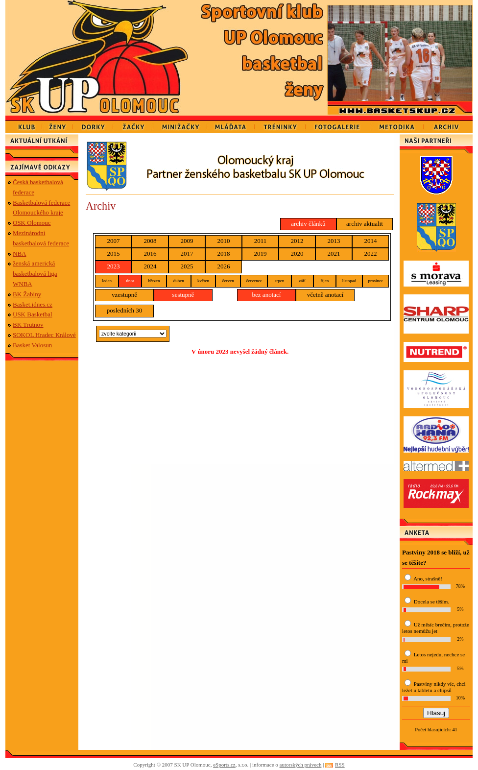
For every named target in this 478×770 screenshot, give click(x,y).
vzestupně (124, 294)
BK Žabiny (27, 294)
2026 (223, 266)
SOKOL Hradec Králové (44, 334)
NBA (19, 253)
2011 (260, 240)
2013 (334, 240)
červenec (254, 280)
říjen (325, 280)
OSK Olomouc (32, 222)
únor (130, 280)
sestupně (183, 294)
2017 (187, 253)
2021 (334, 253)
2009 (187, 240)
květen (203, 280)
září (302, 280)
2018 (223, 253)
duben (178, 280)
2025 (187, 266)
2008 (150, 240)
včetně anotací (325, 294)
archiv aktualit (364, 223)
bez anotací (266, 294)
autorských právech (301, 765)
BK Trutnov (28, 324)
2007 (113, 240)
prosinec (375, 280)
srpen (280, 280)
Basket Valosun (32, 345)
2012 (297, 240)
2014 (370, 240)
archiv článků (308, 223)
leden (107, 280)
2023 (113, 266)
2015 (113, 253)
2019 (260, 253)
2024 (150, 266)
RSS (340, 765)
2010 (223, 240)
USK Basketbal (32, 314)
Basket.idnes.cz (32, 304)
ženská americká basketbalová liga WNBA (35, 274)
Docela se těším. (431, 601)
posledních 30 (125, 310)
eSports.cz (224, 765)
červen (228, 280)
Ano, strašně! (427, 578)
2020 (297, 253)
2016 (150, 253)
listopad (349, 280)
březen (154, 280)
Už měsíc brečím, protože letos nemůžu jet (435, 628)
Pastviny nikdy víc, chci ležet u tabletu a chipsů (433, 687)
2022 (370, 253)
